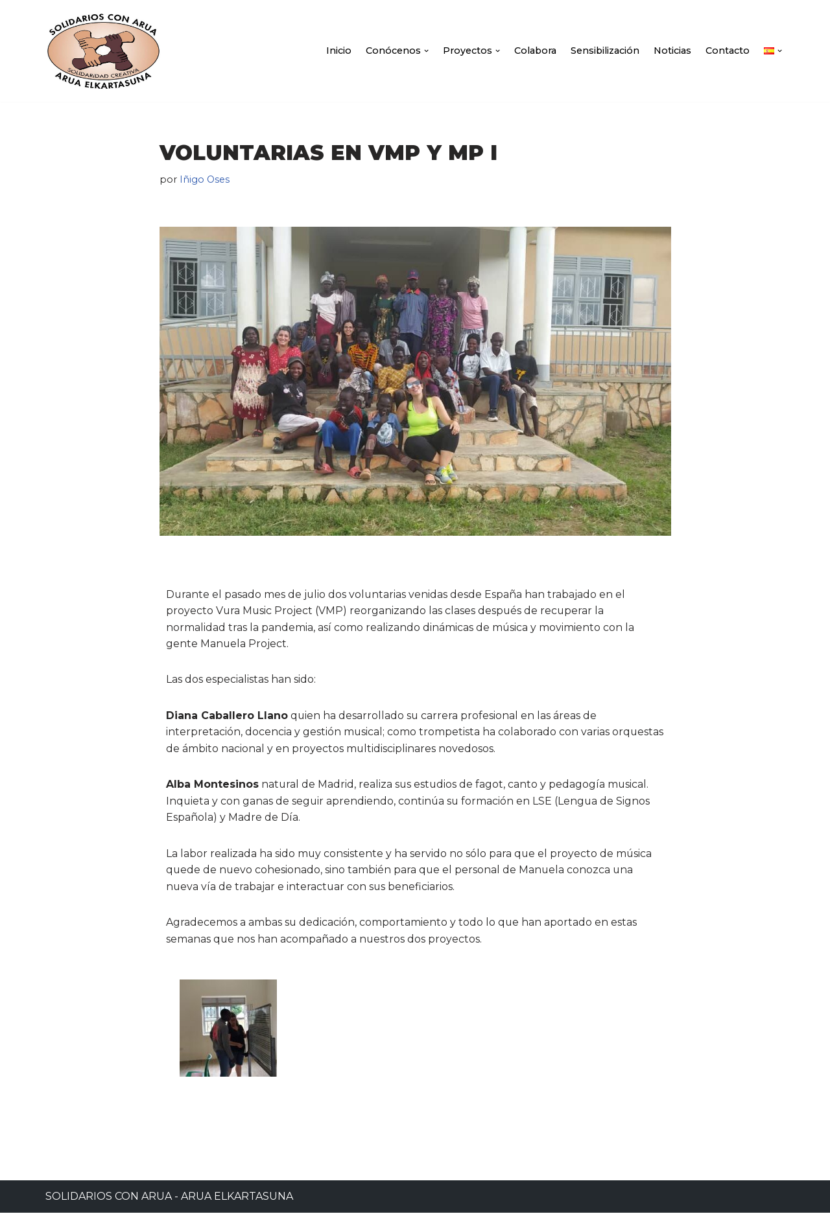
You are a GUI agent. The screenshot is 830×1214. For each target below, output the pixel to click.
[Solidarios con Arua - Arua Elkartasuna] (103, 51)
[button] (424, 51)
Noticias (672, 50)
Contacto (728, 50)
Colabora (534, 50)
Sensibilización (604, 50)
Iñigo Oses (205, 179)
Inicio (337, 50)
